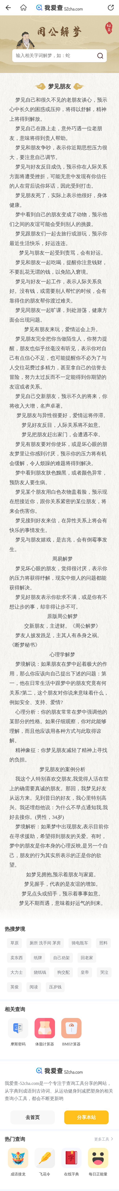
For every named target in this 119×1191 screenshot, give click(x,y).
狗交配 (63, 972)
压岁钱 (55, 987)
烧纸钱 (40, 972)
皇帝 (85, 972)
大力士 (16, 972)
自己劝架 (61, 957)
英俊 (14, 987)
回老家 (87, 957)
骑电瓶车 (80, 943)
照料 (103, 943)
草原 (14, 943)
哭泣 (104, 972)
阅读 (34, 987)
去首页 (33, 1117)
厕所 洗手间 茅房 (45, 943)
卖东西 (16, 957)
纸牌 (38, 957)
